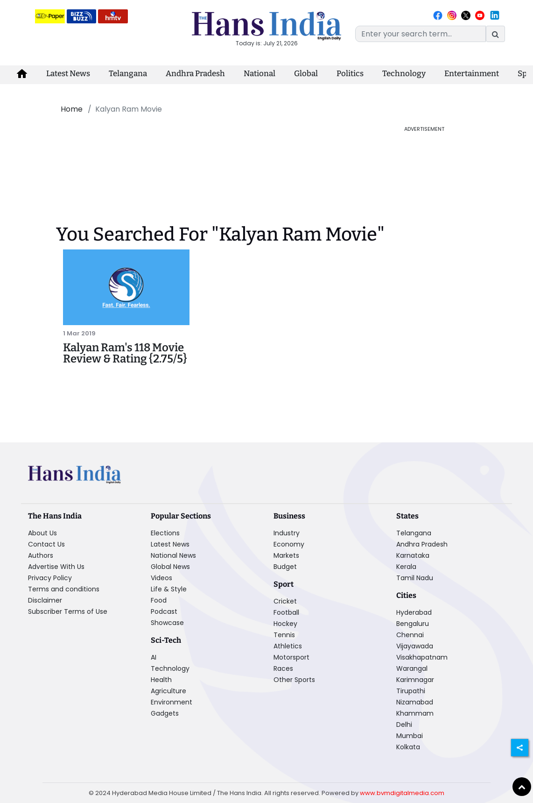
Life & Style (169, 589)
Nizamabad (414, 702)
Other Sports (294, 679)
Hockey (285, 623)
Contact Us (46, 544)
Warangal (412, 668)
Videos (161, 578)
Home (72, 109)
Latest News (68, 73)
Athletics (288, 646)
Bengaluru (412, 623)
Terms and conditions (63, 589)
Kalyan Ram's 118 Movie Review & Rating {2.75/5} (125, 353)
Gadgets (165, 713)
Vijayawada (414, 646)
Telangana (128, 73)
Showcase (167, 622)
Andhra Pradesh (195, 73)
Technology (404, 73)
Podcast (164, 611)
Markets (286, 555)
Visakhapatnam (422, 657)
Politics (350, 73)
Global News (170, 566)
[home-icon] (22, 74)
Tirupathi (410, 691)
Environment (171, 702)
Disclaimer (45, 600)
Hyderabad (414, 612)
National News (173, 555)
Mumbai (409, 735)
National (259, 73)
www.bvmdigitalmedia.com (402, 793)
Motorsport (291, 657)
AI (153, 657)
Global (306, 73)
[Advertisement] (214, 146)
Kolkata (408, 747)
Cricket (285, 601)
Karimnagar (415, 679)
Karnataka (412, 555)
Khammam (415, 713)
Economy (289, 544)
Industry (287, 533)
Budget (285, 566)
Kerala (406, 566)
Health (161, 679)
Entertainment (471, 73)
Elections (165, 533)
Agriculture (168, 691)
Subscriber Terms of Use (67, 611)
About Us (42, 533)
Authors (40, 555)
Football (286, 612)
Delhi (404, 724)
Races (283, 668)
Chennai (410, 635)
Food (159, 600)
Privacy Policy (50, 578)
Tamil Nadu (414, 578)
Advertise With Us (56, 566)
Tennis (284, 635)
